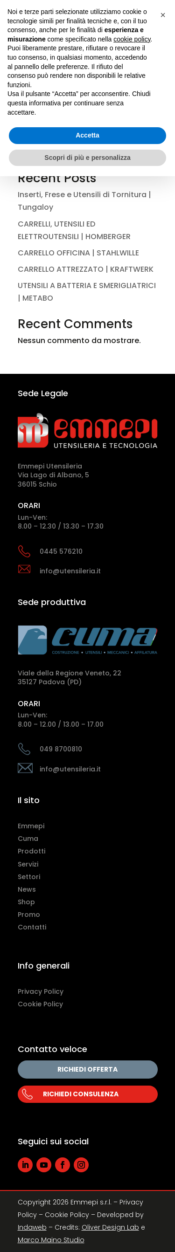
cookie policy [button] (131, 39)
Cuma (28, 838)
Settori (29, 876)
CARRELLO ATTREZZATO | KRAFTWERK (86, 269)
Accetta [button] (87, 135)
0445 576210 (61, 551)
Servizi (28, 864)
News (27, 889)
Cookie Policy (40, 1004)
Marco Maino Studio (51, 1240)
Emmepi (31, 826)
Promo (29, 914)
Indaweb (32, 1227)
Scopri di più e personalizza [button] (87, 157)
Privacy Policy (40, 991)
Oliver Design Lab (110, 1227)
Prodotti (31, 851)
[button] (162, 14)
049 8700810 (61, 749)
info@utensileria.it (70, 571)
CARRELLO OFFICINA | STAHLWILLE (78, 253)
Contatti (32, 927)
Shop (26, 902)
